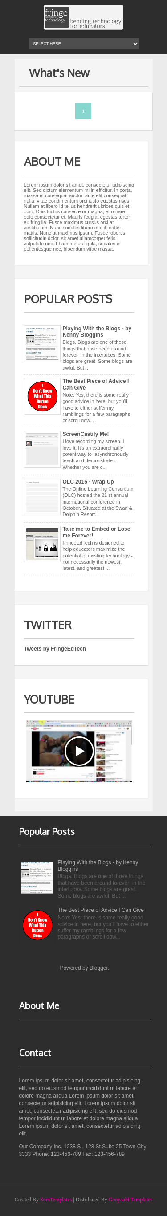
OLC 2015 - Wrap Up (88, 482)
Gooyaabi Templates (131, 1199)
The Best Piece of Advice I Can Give (101, 910)
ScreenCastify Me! (86, 434)
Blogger (99, 968)
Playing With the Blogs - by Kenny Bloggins (97, 331)
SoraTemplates (56, 1199)
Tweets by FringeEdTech (55, 649)
